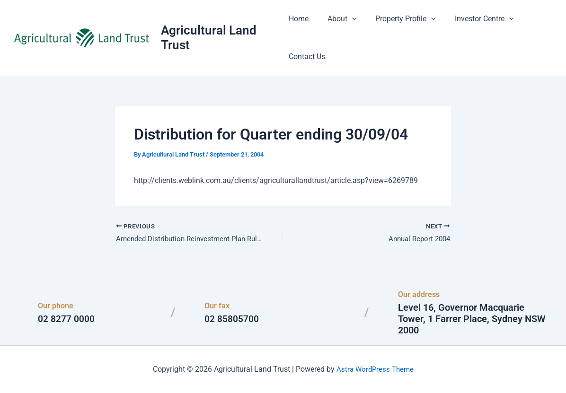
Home (299, 18)
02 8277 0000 (66, 318)
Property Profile (398, 19)
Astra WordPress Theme (375, 369)
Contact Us (307, 56)
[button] (348, 19)
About (338, 19)
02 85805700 (231, 318)
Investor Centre (473, 19)
